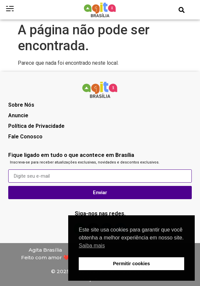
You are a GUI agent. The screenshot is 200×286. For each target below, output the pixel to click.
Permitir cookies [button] (131, 263)
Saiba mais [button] (92, 245)
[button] (181, 9)
